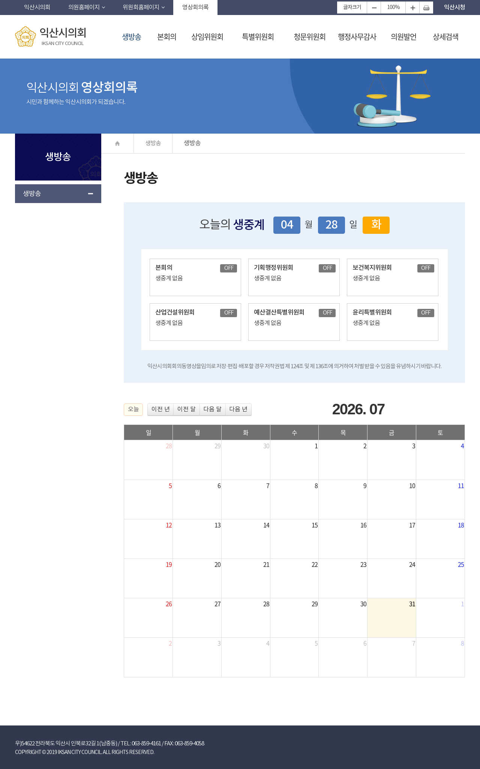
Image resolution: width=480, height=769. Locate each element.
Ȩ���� (117, 143)
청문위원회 (310, 36)
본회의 (166, 36)
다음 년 (238, 409)
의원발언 (403, 36)
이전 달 (186, 409)
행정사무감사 (357, 36)
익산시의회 (37, 7)
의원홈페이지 (84, 7)
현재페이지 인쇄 (426, 8)
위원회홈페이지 (141, 7)
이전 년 (161, 409)
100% (393, 8)
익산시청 (454, 7)
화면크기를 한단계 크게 (412, 8)
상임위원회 (207, 36)
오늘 (133, 409)
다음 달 (212, 409)
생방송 (131, 36)
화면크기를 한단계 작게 (374, 8)
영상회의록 (195, 7)
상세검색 (445, 36)
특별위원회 (258, 36)
